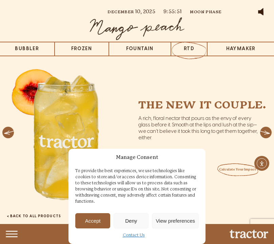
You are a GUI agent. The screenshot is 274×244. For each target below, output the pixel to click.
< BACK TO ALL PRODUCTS (34, 216)
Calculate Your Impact (237, 169)
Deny (131, 221)
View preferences (175, 221)
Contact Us (134, 235)
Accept (93, 221)
